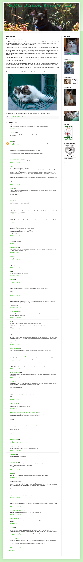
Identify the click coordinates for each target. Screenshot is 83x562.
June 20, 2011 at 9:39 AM (15, 222)
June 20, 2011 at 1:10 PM (15, 328)
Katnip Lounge (13, 218)
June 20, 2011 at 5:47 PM (15, 368)
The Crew (12, 501)
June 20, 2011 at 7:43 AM (15, 155)
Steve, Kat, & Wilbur (14, 538)
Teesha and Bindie (14, 518)
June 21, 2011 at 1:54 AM (15, 469)
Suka (11, 333)
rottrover (11, 188)
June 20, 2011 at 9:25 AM (15, 213)
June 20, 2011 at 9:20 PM (15, 421)
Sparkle (11, 200)
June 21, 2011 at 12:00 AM (15, 458)
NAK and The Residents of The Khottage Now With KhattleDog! (23, 425)
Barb (11, 209)
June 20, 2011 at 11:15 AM (15, 282)
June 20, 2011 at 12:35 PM (15, 307)
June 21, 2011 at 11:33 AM (15, 497)
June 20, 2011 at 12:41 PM (15, 317)
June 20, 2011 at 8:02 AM (15, 162)
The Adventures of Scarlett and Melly (18, 356)
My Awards (27, 32)
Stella (11, 287)
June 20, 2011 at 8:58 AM (15, 204)
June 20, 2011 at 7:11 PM (15, 377)
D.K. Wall (12, 527)
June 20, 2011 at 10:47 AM (15, 267)
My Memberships (36, 32)
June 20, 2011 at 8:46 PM (15, 389)
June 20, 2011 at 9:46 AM (15, 235)
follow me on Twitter (73, 163)
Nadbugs (12, 279)
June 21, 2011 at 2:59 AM (15, 490)
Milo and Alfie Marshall (15, 372)
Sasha (11, 365)
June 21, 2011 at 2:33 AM (15, 477)
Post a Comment (11, 550)
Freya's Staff (12, 148)
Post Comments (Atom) (16, 555)
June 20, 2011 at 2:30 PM (15, 344)
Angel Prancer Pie (14, 247)
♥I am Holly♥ (12, 132)
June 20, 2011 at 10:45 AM (15, 259)
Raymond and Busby (14, 348)
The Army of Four (13, 462)
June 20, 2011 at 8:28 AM (15, 196)
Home (6, 32)
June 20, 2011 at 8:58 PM (15, 399)
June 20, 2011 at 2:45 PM (15, 352)
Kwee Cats (12, 381)
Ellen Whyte (12, 494)
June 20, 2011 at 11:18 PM (15, 450)
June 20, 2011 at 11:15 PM (15, 442)
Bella (11, 141)
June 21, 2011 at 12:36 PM (15, 514)
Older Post (56, 552)
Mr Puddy (12, 166)
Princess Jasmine (13, 403)
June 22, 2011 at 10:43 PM (15, 547)
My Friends (19, 32)
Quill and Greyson (14, 439)
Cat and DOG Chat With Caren (16, 510)
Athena (11, 256)
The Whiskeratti (13, 446)
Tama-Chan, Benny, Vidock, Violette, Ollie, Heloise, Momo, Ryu (23, 412)
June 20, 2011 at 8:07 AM (15, 184)
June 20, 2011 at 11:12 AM (15, 275)
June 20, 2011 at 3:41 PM (15, 360)
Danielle (11, 473)
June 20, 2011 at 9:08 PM (15, 408)
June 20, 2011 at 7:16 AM (15, 137)
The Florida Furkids (14, 311)
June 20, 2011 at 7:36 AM (15, 144)
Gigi (10, 321)
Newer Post (9, 552)
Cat (10, 271)
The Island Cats (13, 264)
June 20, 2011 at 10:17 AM (15, 243)
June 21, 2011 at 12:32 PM (15, 506)
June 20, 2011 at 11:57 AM (15, 295)
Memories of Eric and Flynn (16, 159)
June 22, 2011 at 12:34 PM (15, 534)
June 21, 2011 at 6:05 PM (15, 523)
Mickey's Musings (13, 226)
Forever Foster (13, 454)
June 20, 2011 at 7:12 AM (15, 128)
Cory (11, 299)
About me (12, 32)
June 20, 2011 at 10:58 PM (15, 435)
